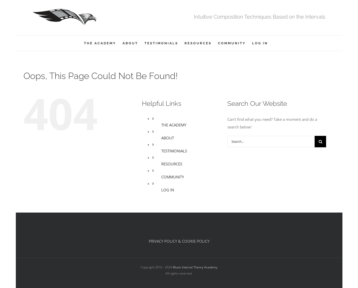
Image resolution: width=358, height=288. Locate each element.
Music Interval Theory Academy (195, 267)
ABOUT (167, 137)
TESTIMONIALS (174, 150)
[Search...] (271, 141)
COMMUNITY (172, 176)
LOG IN (167, 189)
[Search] (320, 141)
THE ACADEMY (173, 124)
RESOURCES (171, 163)
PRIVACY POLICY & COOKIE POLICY (179, 241)
